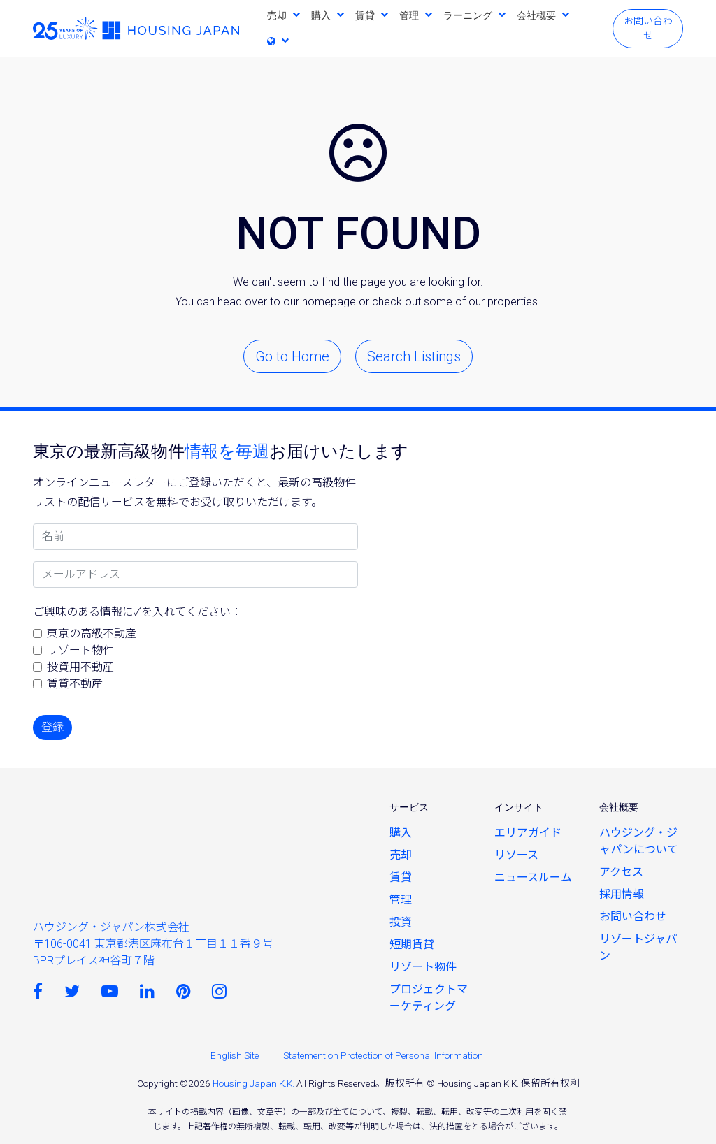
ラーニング (467, 15)
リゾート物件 (80, 650)
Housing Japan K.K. (253, 1083)
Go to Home (292, 356)
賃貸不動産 (75, 683)
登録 (52, 727)
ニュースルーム (533, 877)
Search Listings (414, 356)
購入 (321, 15)
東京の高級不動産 (91, 633)
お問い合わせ (648, 28)
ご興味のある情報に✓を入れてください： (137, 611)
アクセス (621, 871)
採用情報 (621, 894)
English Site (234, 1055)
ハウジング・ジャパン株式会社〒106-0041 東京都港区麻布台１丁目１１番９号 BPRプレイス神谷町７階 (153, 943)
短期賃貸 (411, 944)
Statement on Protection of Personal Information (383, 1055)
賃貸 (365, 15)
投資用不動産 (80, 667)
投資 (400, 922)
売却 (277, 15)
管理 (409, 15)
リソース (516, 855)
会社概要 (536, 15)
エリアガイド (527, 832)
